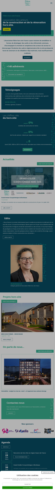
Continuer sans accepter (48, 472)
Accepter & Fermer (27, 488)
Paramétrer (27, 484)
